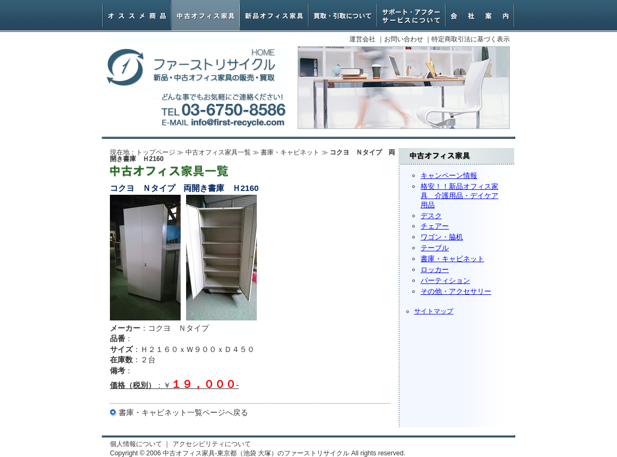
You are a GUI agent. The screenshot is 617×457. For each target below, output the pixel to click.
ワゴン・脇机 (442, 237)
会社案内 (480, 15)
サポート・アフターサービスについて (411, 15)
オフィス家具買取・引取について (343, 15)
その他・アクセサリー (456, 291)
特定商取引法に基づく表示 (470, 39)
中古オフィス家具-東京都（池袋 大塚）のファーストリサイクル (191, 68)
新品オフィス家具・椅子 (274, 15)
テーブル (435, 248)
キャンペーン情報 (449, 175)
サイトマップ (433, 311)
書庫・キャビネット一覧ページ (172, 412)
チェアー (435, 226)
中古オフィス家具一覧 (218, 152)
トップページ (155, 152)
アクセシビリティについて (211, 444)
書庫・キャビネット (452, 259)
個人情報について (136, 444)
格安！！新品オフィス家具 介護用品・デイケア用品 (459, 195)
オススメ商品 (137, 15)
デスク (431, 216)
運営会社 (362, 39)
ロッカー (435, 269)
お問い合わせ (403, 39)
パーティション (445, 280)
